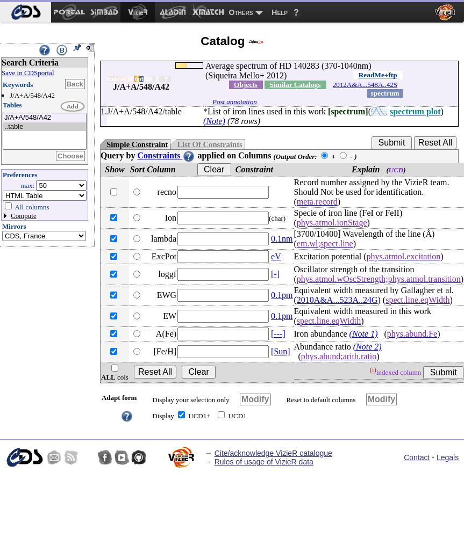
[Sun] (280, 351)
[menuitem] (25, 12)
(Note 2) (367, 346)
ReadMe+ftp (378, 75)
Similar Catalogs (294, 85)
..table (44, 127)
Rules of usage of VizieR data (264, 461)
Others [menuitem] (241, 12)
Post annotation (234, 102)
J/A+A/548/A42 (44, 117)
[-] (275, 274)
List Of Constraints (209, 144)
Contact (417, 457)
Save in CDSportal (28, 73)
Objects (246, 85)
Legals (448, 457)
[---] (278, 333)
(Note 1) (363, 333)
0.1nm (281, 238)
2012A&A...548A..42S (365, 85)
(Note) (214, 121)
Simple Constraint (137, 144)
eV (276, 256)
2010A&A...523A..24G (337, 299)
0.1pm (281, 295)
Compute (24, 216)
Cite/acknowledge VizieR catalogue (273, 453)
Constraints (166, 155)
